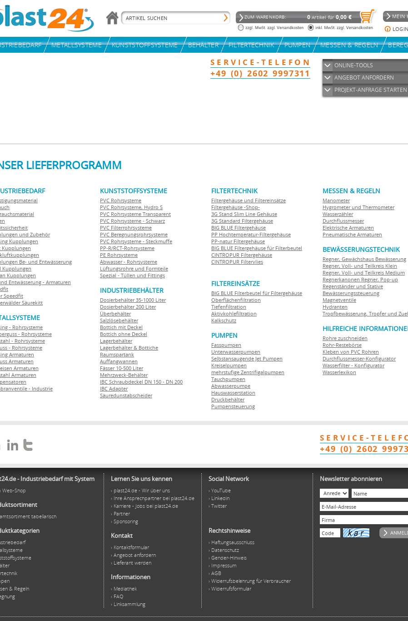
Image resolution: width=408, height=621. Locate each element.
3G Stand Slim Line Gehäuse (244, 213)
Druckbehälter (227, 399)
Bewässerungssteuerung (351, 293)
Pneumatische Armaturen (352, 234)
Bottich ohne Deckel (123, 334)
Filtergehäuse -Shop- (235, 207)
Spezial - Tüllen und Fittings (132, 275)
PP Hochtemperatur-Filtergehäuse (251, 234)
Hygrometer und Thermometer (358, 207)
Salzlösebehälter (119, 320)
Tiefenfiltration (228, 306)
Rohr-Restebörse (342, 344)
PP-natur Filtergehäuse (238, 241)
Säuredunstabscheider (126, 395)
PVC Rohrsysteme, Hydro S (131, 207)
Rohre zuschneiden (345, 338)
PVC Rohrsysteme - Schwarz (132, 220)
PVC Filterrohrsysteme (126, 227)
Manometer (336, 200)
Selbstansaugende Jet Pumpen (247, 358)
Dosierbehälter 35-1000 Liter (133, 299)
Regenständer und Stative (353, 286)
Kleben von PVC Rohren (351, 351)
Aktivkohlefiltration (234, 313)
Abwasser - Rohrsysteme (128, 261)
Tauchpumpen (228, 379)
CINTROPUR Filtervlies (237, 261)
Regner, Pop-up (379, 279)
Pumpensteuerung (233, 406)
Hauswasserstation (233, 392)
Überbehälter (115, 313)
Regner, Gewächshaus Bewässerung (364, 258)
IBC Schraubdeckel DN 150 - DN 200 (141, 381)
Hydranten (335, 306)
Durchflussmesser (343, 220)
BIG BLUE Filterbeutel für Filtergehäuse (256, 293)
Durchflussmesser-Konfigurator (359, 358)
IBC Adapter (114, 388)
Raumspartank (117, 354)
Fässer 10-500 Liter (121, 368)
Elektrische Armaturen (348, 227)
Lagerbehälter (116, 340)
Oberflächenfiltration (236, 299)
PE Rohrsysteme (119, 254)
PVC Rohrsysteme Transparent (135, 213)
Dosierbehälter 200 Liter (128, 306)
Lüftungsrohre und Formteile (134, 268)
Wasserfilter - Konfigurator (353, 365)
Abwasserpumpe (230, 385)
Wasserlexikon (339, 372)
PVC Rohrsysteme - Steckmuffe (136, 241)
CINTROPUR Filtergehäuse (241, 254)
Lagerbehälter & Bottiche (129, 347)
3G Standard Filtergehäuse (242, 220)
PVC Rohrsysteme (120, 200)
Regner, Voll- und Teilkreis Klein (360, 265)
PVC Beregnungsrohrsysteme (134, 234)
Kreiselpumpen (229, 365)
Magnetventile (339, 299)
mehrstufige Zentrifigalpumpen (247, 372)
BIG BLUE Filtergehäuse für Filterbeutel (256, 248)
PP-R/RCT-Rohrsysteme (127, 248)
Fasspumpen (226, 344)
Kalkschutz (223, 320)
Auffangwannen (119, 361)
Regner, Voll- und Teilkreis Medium (364, 272)
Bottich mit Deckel (121, 327)
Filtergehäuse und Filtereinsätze (248, 200)
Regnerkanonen (341, 279)
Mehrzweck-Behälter (124, 374)
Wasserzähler (338, 213)
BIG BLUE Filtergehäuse (238, 227)
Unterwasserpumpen (235, 351)
